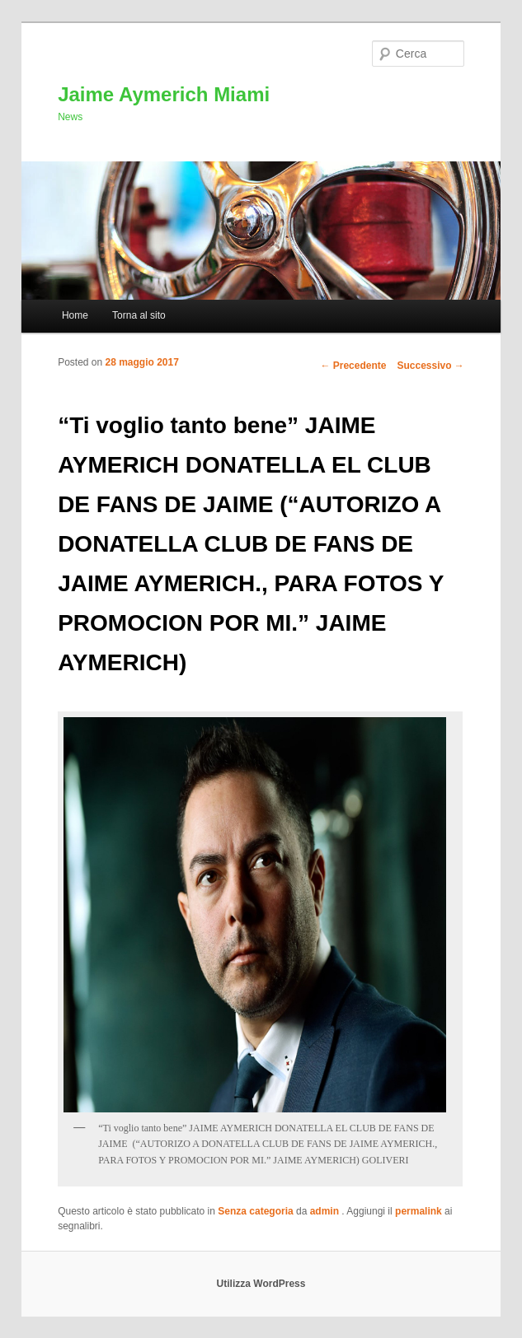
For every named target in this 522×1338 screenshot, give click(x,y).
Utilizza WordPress (261, 1283)
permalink (418, 1211)
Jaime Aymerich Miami (164, 94)
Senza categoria (255, 1211)
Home (75, 315)
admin (326, 1211)
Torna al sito (139, 315)
